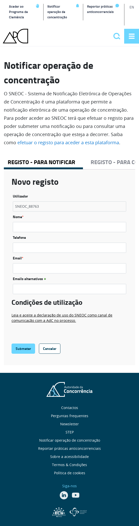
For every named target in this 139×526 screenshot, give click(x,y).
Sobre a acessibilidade (69, 456)
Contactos (69, 407)
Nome (18, 216)
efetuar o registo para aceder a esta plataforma (68, 142)
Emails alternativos (30, 278)
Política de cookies (69, 472)
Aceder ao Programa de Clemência (18, 11)
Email (18, 258)
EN (132, 7)
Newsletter (69, 424)
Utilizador (20, 196)
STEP (70, 432)
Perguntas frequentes (69, 415)
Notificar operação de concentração (57, 11)
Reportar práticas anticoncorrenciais (100, 9)
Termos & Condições (69, 464)
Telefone (19, 237)
